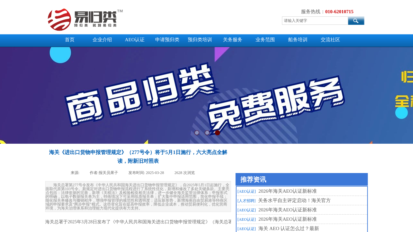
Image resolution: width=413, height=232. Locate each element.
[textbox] (315, 20)
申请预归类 (167, 39)
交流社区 (330, 39)
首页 (70, 39)
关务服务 (232, 39)
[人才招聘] (246, 200)
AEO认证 (135, 39)
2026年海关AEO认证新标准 (287, 191)
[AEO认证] (246, 191)
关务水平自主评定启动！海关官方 (294, 200)
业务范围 (265, 39)
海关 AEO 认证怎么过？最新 (288, 228)
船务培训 (297, 39)
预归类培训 (200, 39)
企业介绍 (102, 39)
